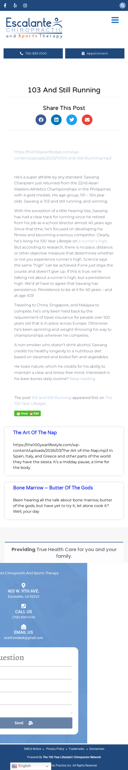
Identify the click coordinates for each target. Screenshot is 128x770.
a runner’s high (92, 241)
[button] (122, 5)
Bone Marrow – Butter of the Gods (53, 488)
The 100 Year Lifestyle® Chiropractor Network (72, 757)
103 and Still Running (51, 397)
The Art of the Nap (35, 433)
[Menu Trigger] (115, 20)
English (21, 766)
